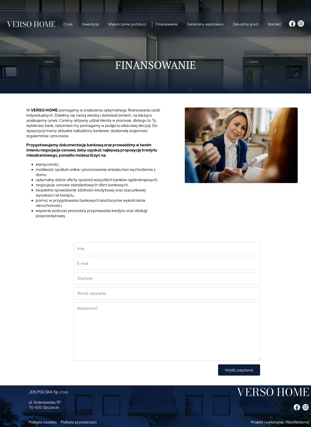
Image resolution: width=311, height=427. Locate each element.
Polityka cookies (43, 422)
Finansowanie (167, 24)
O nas (68, 24)
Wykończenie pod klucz (127, 24)
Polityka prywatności (78, 422)
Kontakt (274, 24)
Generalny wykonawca (205, 24)
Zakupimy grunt (246, 24)
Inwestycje (90, 24)
